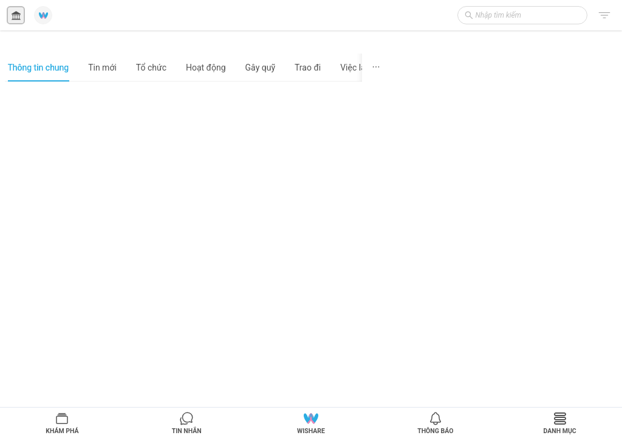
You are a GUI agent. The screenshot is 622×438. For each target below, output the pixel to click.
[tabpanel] (197, 259)
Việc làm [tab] (356, 67)
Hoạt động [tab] (206, 67)
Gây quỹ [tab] (260, 67)
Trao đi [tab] (308, 67)
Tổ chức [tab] (151, 67)
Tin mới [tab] (102, 67)
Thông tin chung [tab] (38, 67)
